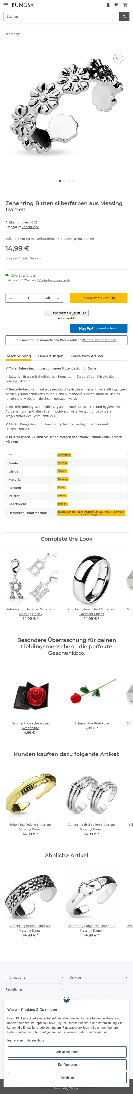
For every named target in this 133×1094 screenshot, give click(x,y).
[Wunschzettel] (116, 4)
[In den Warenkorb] (9, 47)
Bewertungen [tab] (51, 356)
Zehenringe (30, 227)
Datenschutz (35, 1040)
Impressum (15, 1040)
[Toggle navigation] (6, 3)
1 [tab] (60, 181)
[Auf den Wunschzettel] (118, 58)
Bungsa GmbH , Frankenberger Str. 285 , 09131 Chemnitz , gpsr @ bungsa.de (91, 513)
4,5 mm (62, 462)
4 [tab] (73, 181)
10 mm (62, 471)
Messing (62, 479)
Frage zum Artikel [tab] (87, 356)
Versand (36, 258)
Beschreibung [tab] (18, 356)
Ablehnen (67, 1077)
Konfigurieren (67, 1064)
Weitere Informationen (99, 340)
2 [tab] (64, 181)
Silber (61, 487)
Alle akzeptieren (67, 1052)
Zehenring (64, 454)
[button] (108, 4)
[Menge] (28, 297)
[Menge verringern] (10, 297)
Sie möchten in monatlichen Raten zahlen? (66, 340)
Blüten (62, 495)
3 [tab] (68, 181)
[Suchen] (62, 16)
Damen (62, 503)
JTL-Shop (74, 1088)
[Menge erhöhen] (58, 297)
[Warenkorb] (125, 4)
